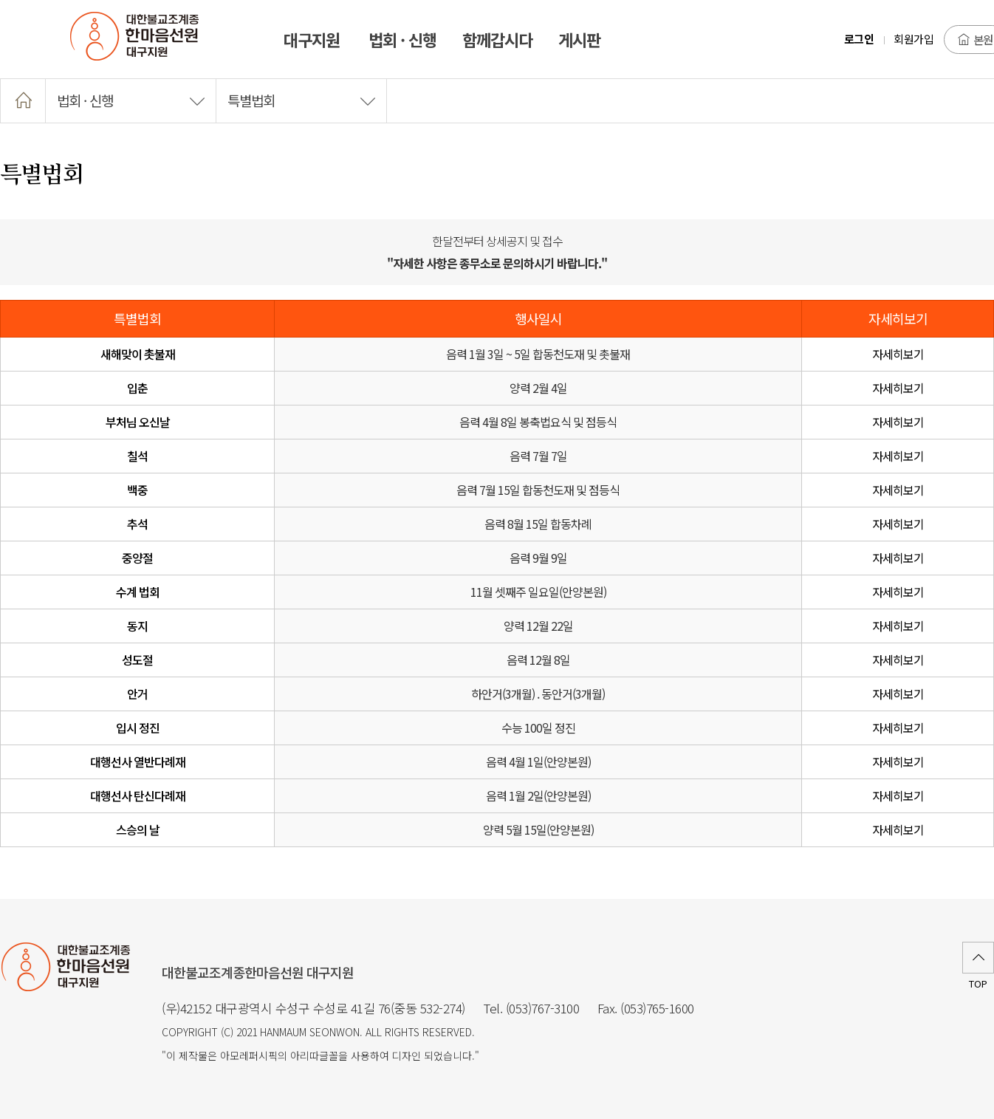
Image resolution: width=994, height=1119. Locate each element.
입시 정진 (138, 727)
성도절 (137, 659)
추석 (137, 524)
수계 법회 (138, 591)
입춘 (137, 388)
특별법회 (301, 100)
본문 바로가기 (0, 0)
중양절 (137, 558)
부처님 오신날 (138, 422)
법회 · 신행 (131, 100)
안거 (137, 693)
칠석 (137, 456)
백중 (137, 490)
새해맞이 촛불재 (137, 354)
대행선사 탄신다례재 (137, 795)
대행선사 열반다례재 (137, 761)
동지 (137, 625)
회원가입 (913, 39)
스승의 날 (138, 829)
